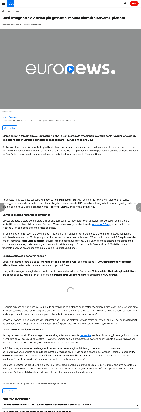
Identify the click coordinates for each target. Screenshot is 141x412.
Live (134, 3)
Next (9, 11)
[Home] (3, 11)
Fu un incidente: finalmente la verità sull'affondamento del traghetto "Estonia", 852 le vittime (46, 404)
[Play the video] (70, 69)
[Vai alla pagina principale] (10, 3)
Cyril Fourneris (10, 117)
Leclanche (85, 335)
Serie (16, 11)
